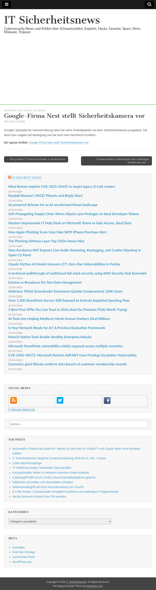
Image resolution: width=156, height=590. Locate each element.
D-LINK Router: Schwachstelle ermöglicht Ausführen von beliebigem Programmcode (65, 491)
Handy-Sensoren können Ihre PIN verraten (39, 496)
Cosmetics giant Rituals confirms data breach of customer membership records (67, 364)
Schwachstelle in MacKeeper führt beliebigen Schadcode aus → (123, 161)
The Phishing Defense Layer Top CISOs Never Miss (46, 241)
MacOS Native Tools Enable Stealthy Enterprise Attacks (50, 337)
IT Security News (26, 177)
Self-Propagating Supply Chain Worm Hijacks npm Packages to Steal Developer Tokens (73, 214)
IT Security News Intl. (21, 409)
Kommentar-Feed (23, 557)
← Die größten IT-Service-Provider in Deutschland (36, 159)
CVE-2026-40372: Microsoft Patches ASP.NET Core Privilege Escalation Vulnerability (72, 355)
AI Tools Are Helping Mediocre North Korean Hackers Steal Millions (59, 318)
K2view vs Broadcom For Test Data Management (45, 282)
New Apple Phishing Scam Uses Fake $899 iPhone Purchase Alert (57, 232)
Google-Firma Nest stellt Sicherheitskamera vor (59, 142)
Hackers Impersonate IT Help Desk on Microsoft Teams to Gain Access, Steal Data (69, 223)
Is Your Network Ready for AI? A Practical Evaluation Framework (56, 328)
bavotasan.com (95, 586)
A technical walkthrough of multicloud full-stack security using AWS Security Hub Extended (77, 273)
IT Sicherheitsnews (52, 20)
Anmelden (18, 547)
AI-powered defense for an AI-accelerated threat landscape (53, 205)
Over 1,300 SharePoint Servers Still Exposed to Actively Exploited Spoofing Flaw (69, 300)
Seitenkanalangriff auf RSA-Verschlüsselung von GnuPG (48, 487)
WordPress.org (21, 561)
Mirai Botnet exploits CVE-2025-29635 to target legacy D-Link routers (61, 186)
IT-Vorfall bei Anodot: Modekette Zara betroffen (41, 467)
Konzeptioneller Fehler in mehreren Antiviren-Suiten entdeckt (50, 472)
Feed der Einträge (23, 552)
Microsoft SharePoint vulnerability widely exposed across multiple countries (65, 346)
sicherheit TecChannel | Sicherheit (25, 110)
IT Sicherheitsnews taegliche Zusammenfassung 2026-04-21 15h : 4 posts (59, 458)
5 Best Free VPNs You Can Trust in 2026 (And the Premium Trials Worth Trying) (67, 309)
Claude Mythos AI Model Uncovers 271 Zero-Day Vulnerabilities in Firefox (64, 264)
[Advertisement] (78, 76)
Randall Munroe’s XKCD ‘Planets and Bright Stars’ (45, 195)
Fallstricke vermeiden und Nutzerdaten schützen (42, 482)
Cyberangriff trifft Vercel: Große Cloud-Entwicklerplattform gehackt (54, 477)
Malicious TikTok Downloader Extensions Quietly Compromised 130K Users (65, 291)
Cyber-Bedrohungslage (27, 463)
